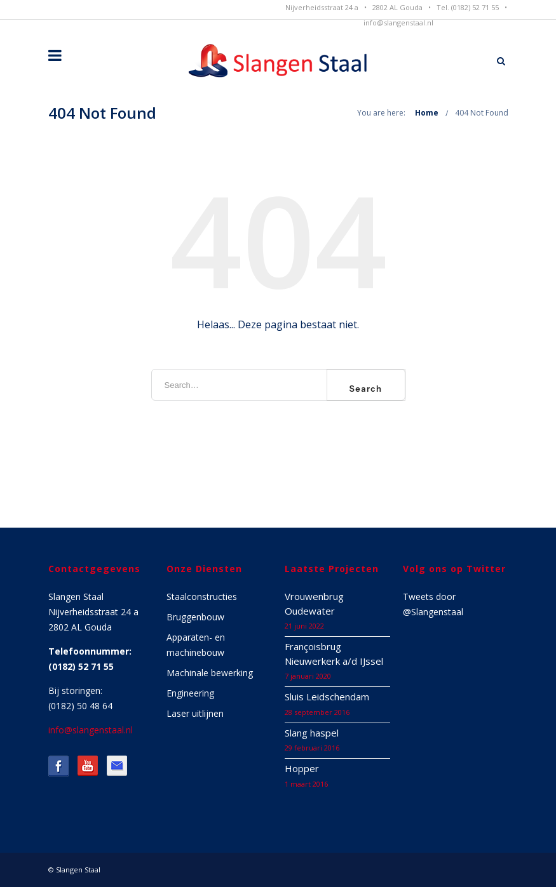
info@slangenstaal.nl (398, 22)
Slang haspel (312, 732)
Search (366, 388)
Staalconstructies (201, 596)
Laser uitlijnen (195, 713)
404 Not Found (481, 112)
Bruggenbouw (195, 617)
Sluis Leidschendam (327, 696)
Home (426, 112)
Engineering (190, 693)
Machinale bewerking (209, 673)
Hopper (302, 768)
